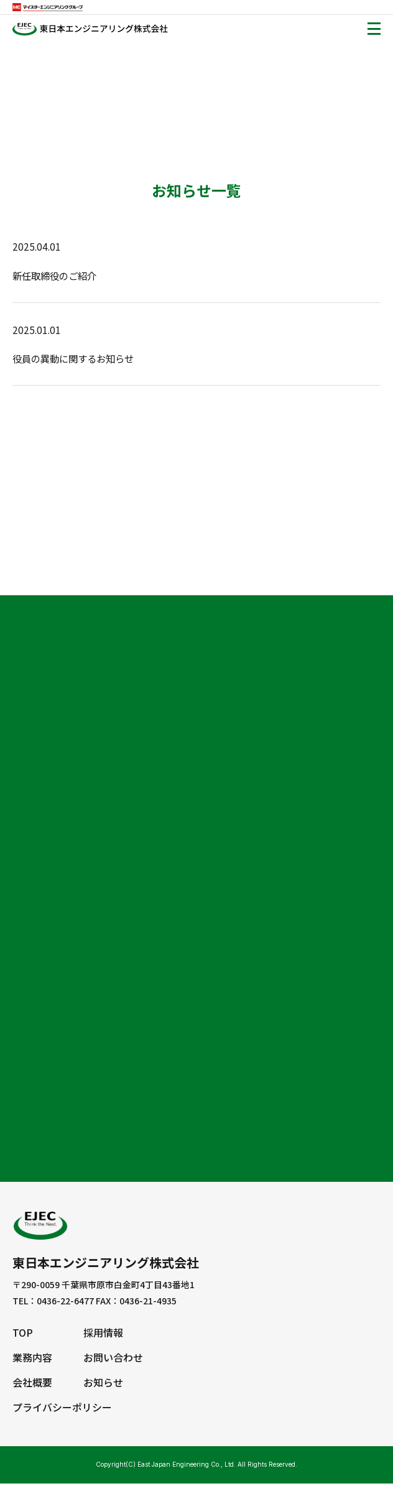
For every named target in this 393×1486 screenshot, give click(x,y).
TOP (22, 1337)
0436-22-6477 (65, 1306)
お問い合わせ (113, 1361)
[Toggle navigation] (374, 28)
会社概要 (32, 1385)
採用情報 (103, 1337)
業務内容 (32, 1361)
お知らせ (103, 1385)
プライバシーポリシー (62, 1410)
